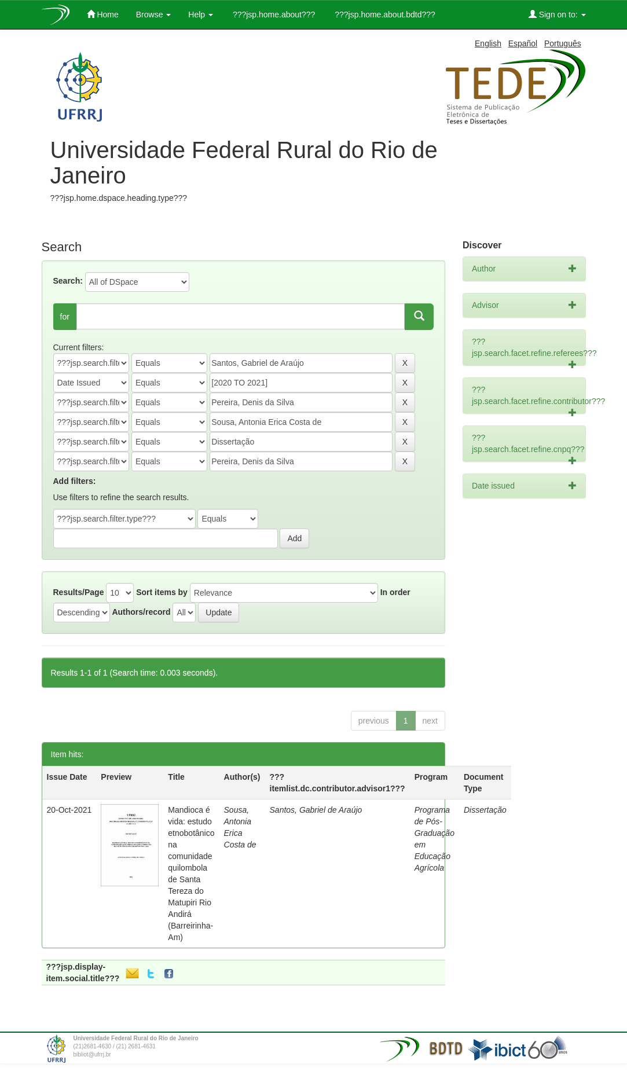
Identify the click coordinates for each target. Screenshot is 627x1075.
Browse (153, 14)
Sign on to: (557, 14)
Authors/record (141, 612)
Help (200, 14)
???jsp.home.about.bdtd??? (383, 14)
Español (523, 43)
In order (395, 592)
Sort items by (162, 592)
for (64, 316)
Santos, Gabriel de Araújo (316, 809)
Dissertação (485, 809)
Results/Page (78, 592)
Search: (68, 280)
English (488, 43)
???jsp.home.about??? (272, 14)
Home (103, 14)
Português (562, 43)
